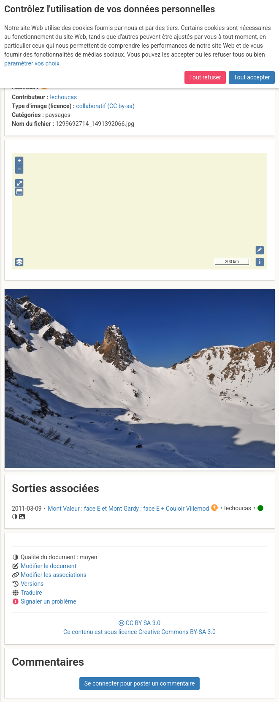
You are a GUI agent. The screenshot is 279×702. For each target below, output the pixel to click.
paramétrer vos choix (32, 63)
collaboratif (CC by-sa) (105, 106)
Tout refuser (205, 77)
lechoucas (63, 97)
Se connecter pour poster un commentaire (139, 683)
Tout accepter (252, 77)
